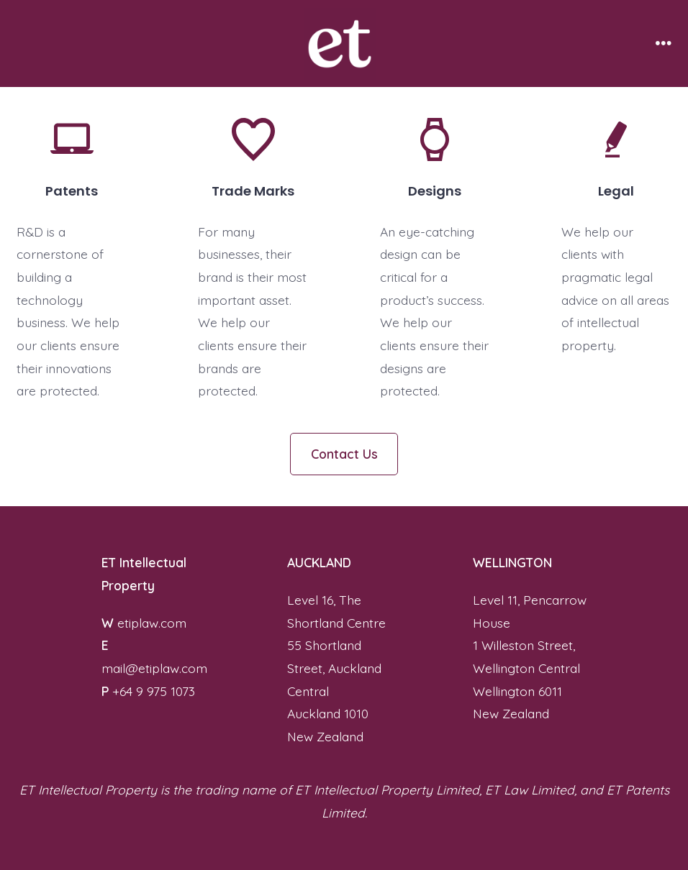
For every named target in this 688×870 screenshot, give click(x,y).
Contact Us (344, 454)
